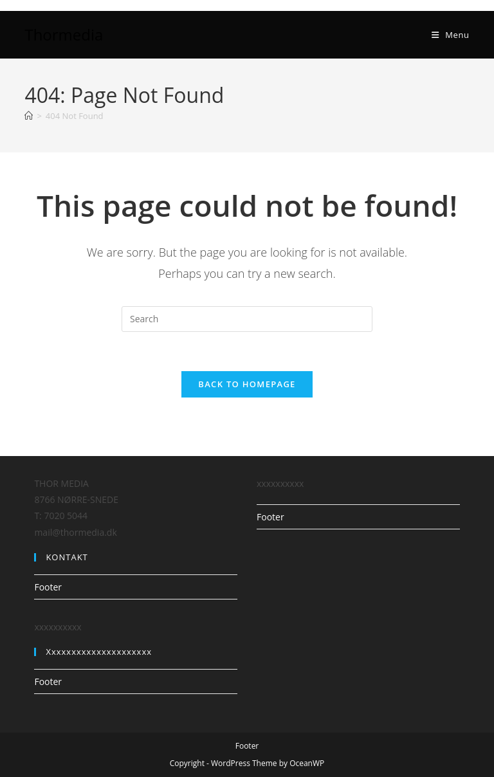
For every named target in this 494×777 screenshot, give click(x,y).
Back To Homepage (246, 384)
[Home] (28, 116)
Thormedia (63, 34)
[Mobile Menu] (451, 35)
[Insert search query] (247, 319)
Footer (48, 587)
